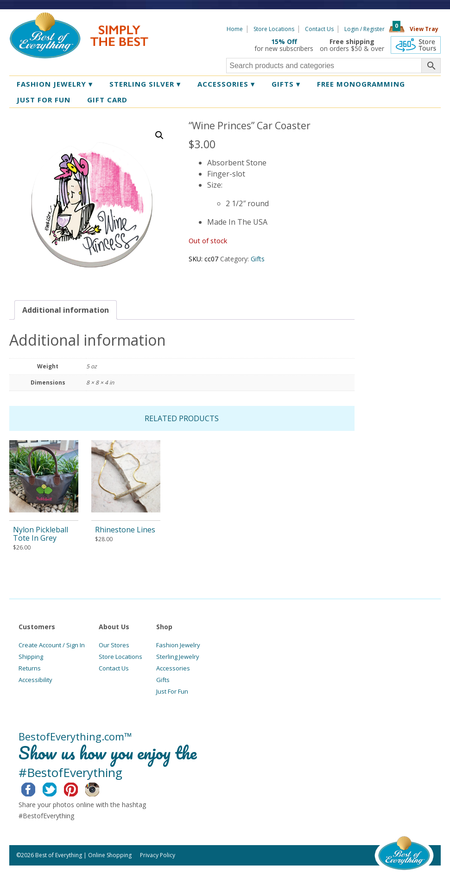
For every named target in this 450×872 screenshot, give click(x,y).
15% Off (284, 41)
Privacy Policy (157, 855)
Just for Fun (43, 99)
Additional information (65, 310)
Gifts (286, 83)
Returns (30, 668)
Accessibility (35, 680)
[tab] (65, 310)
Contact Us (319, 29)
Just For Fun (172, 691)
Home (235, 29)
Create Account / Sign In (52, 645)
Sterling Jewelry (177, 656)
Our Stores (114, 645)
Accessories (226, 83)
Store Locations (274, 29)
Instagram (99, 788)
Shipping (31, 656)
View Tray (424, 29)
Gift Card (107, 99)
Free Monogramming (361, 83)
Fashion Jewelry (55, 83)
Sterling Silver (145, 83)
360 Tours (416, 45)
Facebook (35, 788)
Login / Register (364, 29)
